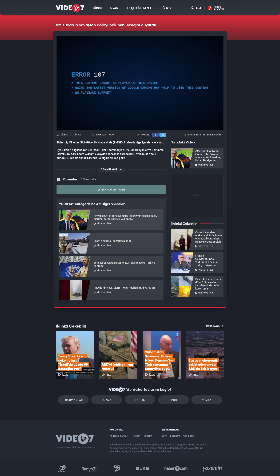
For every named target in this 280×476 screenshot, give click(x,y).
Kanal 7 (62, 468)
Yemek (206, 400)
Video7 (64, 135)
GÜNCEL (98, 8)
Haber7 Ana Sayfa (215, 8)
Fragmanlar (73, 400)
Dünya (106, 400)
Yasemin (212, 468)
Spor (173, 400)
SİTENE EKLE (193, 135)
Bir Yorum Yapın (111, 189)
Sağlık (140, 400)
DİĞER (165, 8)
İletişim (148, 435)
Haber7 (176, 468)
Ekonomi (175, 435)
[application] (140, 83)
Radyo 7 (90, 468)
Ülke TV (142, 468)
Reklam (136, 435)
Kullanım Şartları (119, 435)
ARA (196, 8)
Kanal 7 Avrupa (117, 468)
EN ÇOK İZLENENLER (140, 8)
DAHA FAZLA (214, 325)
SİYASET (115, 8)
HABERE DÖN (212, 135)
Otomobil (188, 435)
